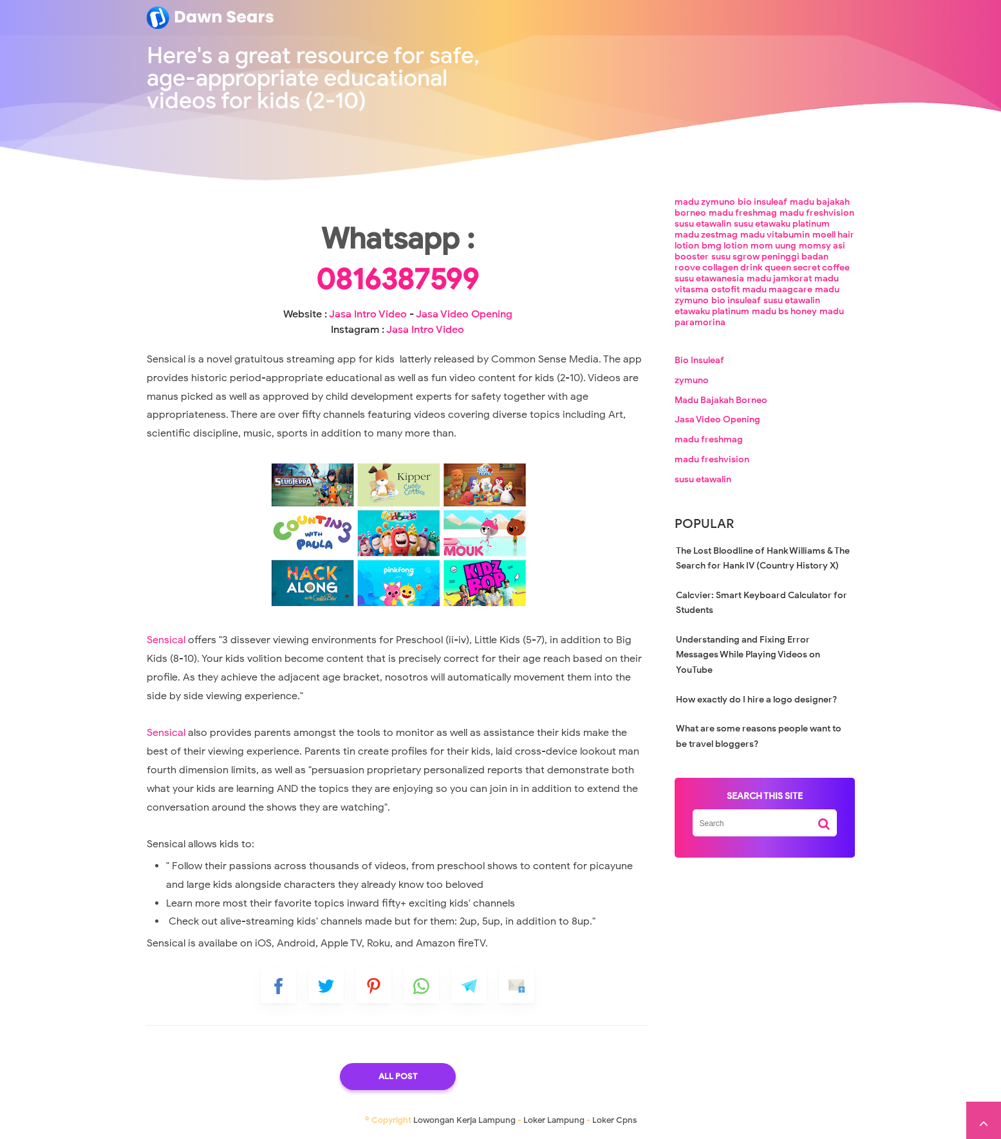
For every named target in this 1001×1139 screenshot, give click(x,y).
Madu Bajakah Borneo (721, 400)
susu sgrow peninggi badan (769, 256)
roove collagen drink (718, 267)
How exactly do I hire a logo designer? (756, 699)
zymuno (692, 380)
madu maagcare (777, 289)
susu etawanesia (709, 278)
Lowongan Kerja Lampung (464, 1120)
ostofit (725, 289)
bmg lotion (725, 245)
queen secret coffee (807, 267)
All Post (398, 1076)
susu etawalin (703, 223)
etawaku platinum (712, 311)
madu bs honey (784, 311)
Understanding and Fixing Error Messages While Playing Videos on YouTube (748, 654)
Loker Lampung (554, 1120)
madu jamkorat (779, 278)
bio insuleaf (762, 201)
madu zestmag (706, 234)
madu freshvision (817, 212)
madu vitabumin (775, 234)
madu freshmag (743, 212)
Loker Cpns (614, 1120)
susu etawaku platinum (782, 223)
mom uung (773, 245)
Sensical (166, 640)
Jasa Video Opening (464, 314)
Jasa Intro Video (368, 314)
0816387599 (397, 279)
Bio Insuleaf (699, 360)
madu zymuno (705, 201)
